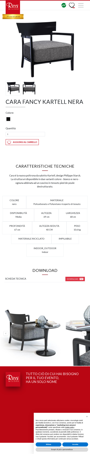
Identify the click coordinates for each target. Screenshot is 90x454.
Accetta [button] (75, 444)
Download (75, 279)
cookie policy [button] (69, 427)
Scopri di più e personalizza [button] (62, 449)
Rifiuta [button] (48, 444)
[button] (6, 333)
